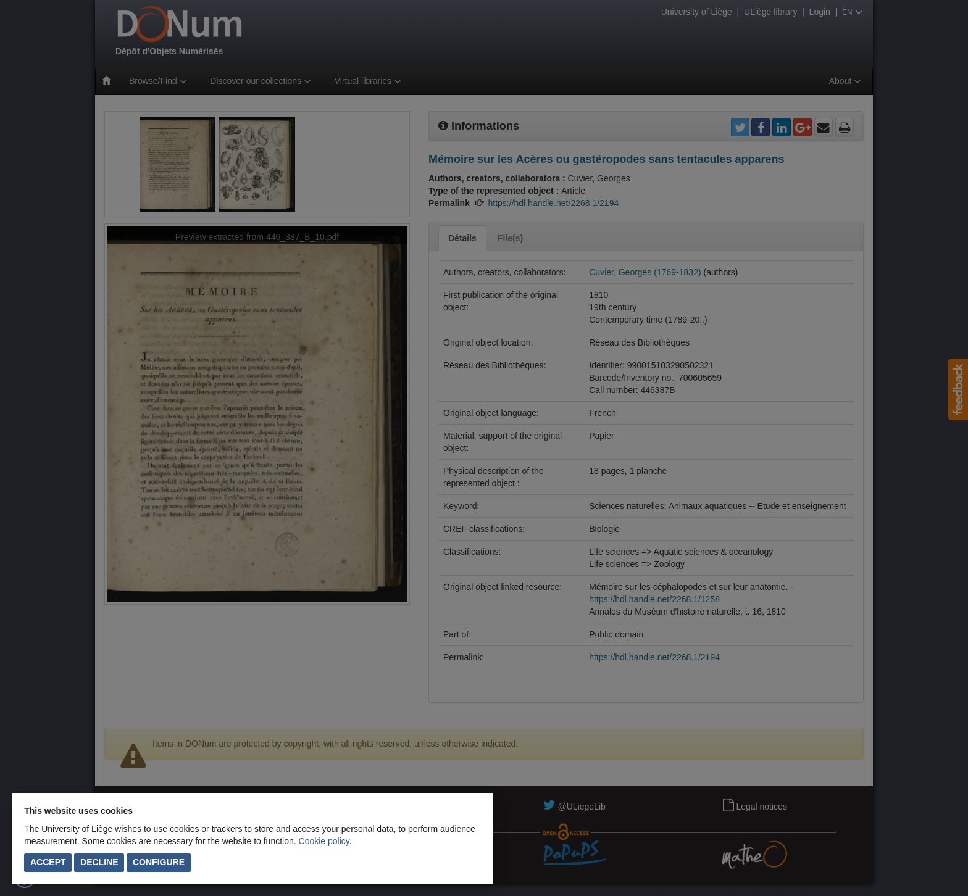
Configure (159, 862)
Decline (99, 862)
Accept (48, 862)
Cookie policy (324, 841)
